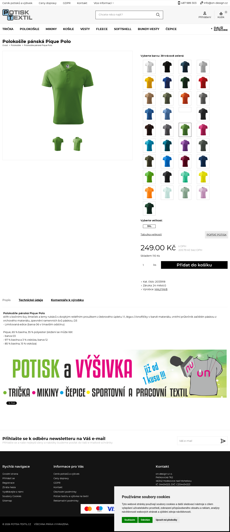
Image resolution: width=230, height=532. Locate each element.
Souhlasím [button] (129, 520)
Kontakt (82, 3)
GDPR (67, 3)
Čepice (171, 29)
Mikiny (51, 29)
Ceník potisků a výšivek (17, 3)
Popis (6, 300)
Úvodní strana (10, 474)
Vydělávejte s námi (12, 492)
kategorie (221, 29)
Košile (68, 29)
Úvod (5, 45)
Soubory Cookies (11, 496)
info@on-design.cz (216, 3)
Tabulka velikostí (151, 234)
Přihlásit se (8, 478)
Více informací (103, 3)
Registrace (8, 483)
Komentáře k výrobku (67, 300)
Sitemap (7, 501)
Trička (7, 29)
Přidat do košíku (194, 265)
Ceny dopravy (48, 3)
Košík (223, 15)
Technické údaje (31, 300)
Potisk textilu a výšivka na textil (71, 496)
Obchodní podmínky (65, 492)
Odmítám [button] (145, 520)
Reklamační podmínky (66, 501)
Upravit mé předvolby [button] (166, 520)
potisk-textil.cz (21, 524)
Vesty (85, 29)
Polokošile (29, 29)
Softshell (122, 29)
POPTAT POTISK (216, 234)
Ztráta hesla (9, 487)
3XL (151, 226)
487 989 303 (188, 3)
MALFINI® (161, 289)
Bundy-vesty (148, 29)
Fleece (102, 29)
